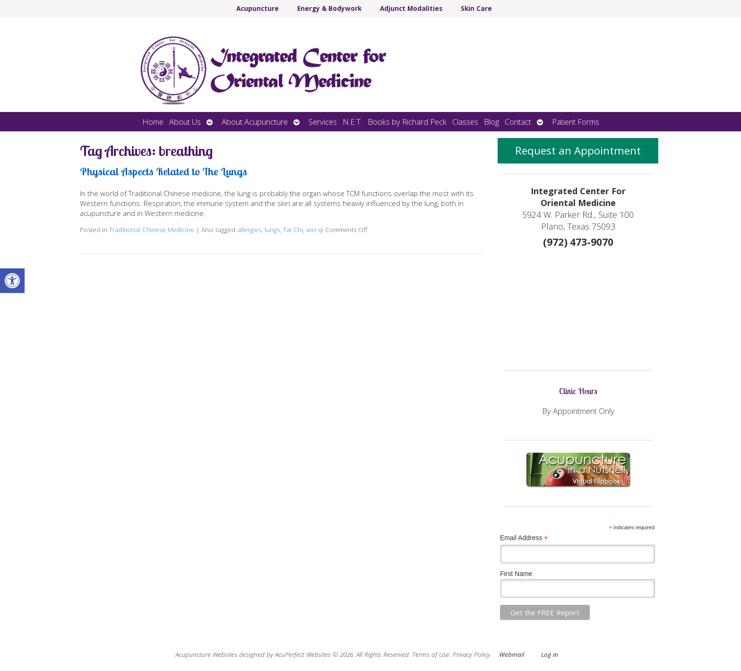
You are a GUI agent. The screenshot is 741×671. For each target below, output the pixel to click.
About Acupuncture (255, 121)
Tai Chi (293, 229)
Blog (491, 121)
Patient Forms (575, 121)
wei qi (314, 229)
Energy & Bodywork (329, 8)
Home (153, 121)
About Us (185, 121)
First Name (516, 573)
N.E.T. (352, 121)
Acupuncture (257, 8)
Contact (518, 121)
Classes (465, 121)
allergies (249, 229)
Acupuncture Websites (206, 654)
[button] (12, 280)
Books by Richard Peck (407, 121)
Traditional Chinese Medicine (151, 229)
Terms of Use (430, 654)
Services (323, 121)
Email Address (524, 537)
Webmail (511, 654)
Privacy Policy (471, 654)
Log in (549, 654)
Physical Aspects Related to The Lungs (163, 171)
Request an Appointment (578, 150)
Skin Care (476, 8)
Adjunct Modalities (411, 8)
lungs (272, 229)
